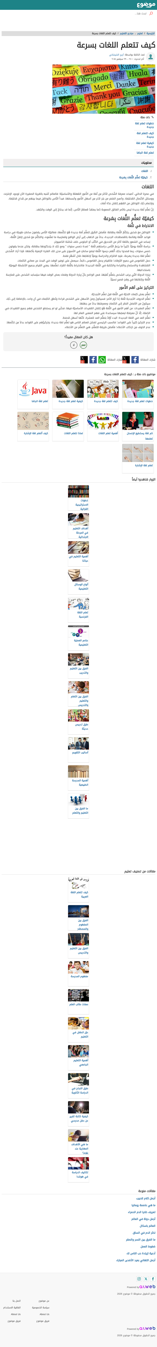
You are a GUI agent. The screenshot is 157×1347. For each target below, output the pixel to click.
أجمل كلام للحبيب (145, 1198)
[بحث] (151, 13)
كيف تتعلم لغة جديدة (145, 135)
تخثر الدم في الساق (144, 1232)
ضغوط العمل (148, 1246)
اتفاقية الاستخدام (12, 1307)
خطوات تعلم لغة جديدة (144, 125)
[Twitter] (146, 1278)
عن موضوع (44, 1301)
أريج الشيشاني (116, 55)
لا (74, 345)
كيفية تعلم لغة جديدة (145, 145)
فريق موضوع (14, 1321)
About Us (16, 1314)
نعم (83, 345)
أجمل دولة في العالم (143, 1219)
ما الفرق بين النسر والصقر (140, 1239)
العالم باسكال (147, 1225)
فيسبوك (135, 359)
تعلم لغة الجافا (145, 152)
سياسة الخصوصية (40, 1307)
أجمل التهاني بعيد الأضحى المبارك (135, 1260)
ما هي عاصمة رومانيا (143, 1205)
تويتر (126, 359)
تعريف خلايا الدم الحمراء (141, 1212)
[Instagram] (139, 1278)
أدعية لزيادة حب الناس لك (140, 1253)
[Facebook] (152, 1278)
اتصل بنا (17, 1301)
